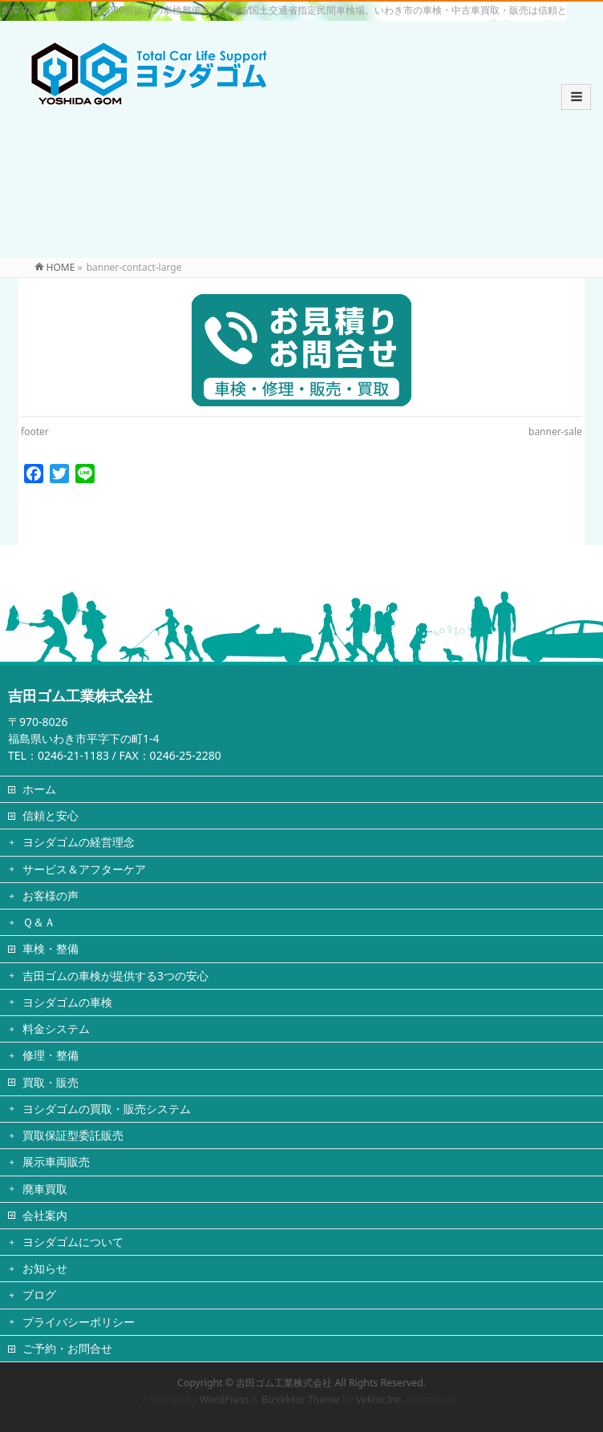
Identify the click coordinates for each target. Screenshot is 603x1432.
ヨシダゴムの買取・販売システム (106, 1108)
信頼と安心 (50, 815)
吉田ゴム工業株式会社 (284, 1383)
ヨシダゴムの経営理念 (78, 841)
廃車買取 (44, 1188)
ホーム (39, 789)
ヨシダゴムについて (72, 1241)
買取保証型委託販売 (72, 1135)
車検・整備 (50, 948)
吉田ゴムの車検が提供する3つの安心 (115, 975)
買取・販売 (50, 1082)
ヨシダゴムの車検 (67, 1002)
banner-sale (555, 431)
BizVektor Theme (300, 1399)
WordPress (224, 1399)
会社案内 (44, 1215)
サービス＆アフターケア (84, 869)
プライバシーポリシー (78, 1321)
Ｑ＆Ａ (38, 922)
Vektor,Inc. (380, 1399)
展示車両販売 (56, 1161)
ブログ (39, 1294)
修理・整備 (50, 1055)
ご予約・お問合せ (67, 1348)
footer (35, 431)
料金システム (56, 1028)
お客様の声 (50, 895)
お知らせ (44, 1268)
